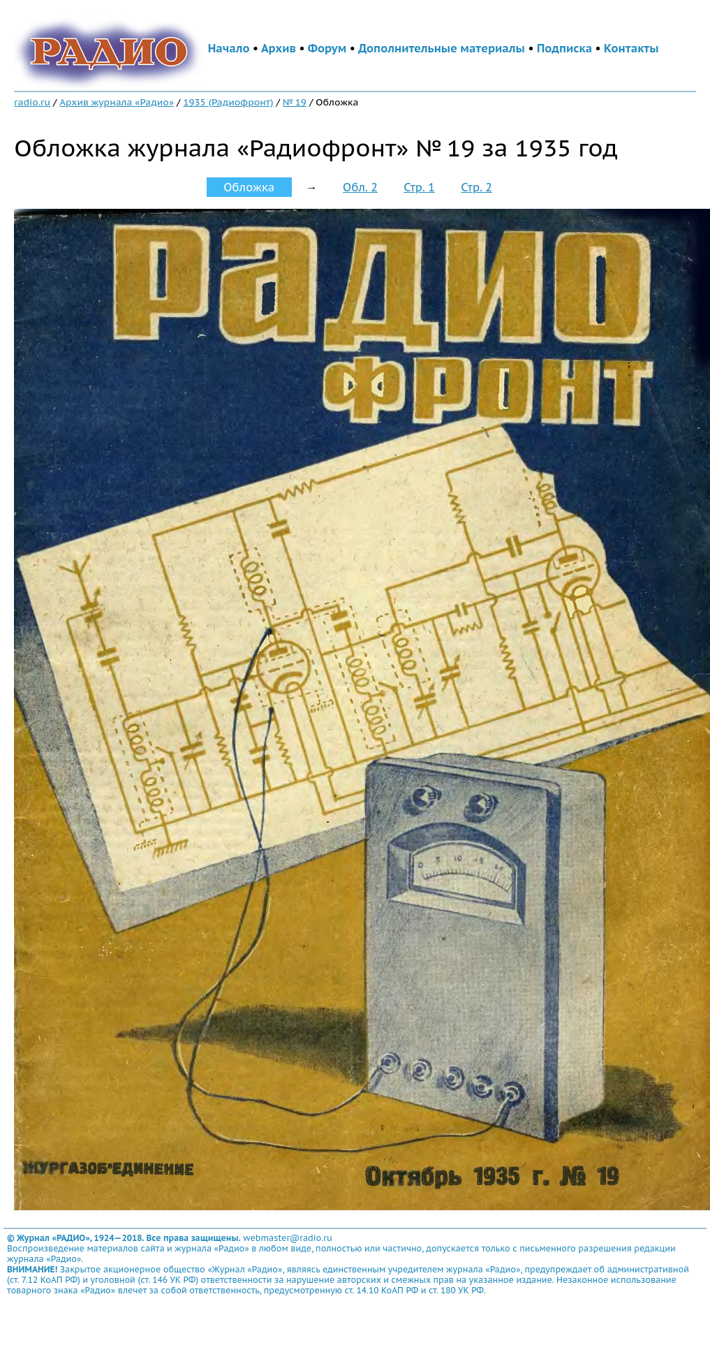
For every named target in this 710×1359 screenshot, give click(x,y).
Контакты (631, 48)
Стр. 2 (476, 187)
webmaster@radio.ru (287, 1238)
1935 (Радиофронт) (228, 102)
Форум (327, 48)
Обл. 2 (360, 187)
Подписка (564, 48)
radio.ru (32, 102)
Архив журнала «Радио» (116, 102)
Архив (278, 48)
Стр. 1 (419, 187)
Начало (229, 48)
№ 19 (294, 102)
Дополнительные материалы (441, 48)
